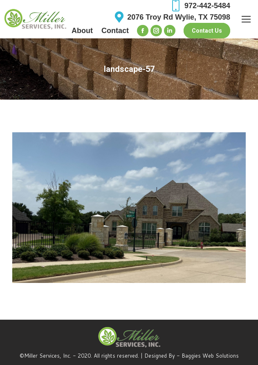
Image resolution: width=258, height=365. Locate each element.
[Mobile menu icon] (246, 19)
